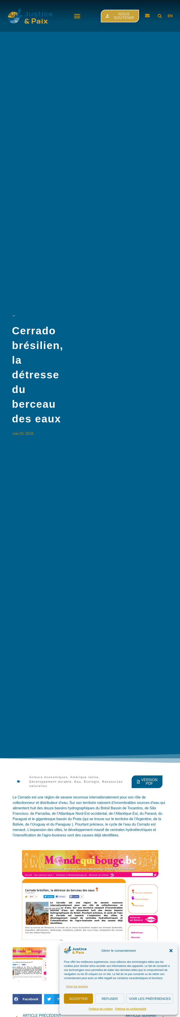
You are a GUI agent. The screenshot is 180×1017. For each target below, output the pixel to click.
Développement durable (50, 781)
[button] (171, 950)
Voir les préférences (150, 999)
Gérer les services (77, 986)
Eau (77, 781)
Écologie (91, 781)
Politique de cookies (101, 1008)
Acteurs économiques (48, 777)
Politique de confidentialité (130, 1008)
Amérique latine (84, 777)
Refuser (110, 999)
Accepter (78, 999)
